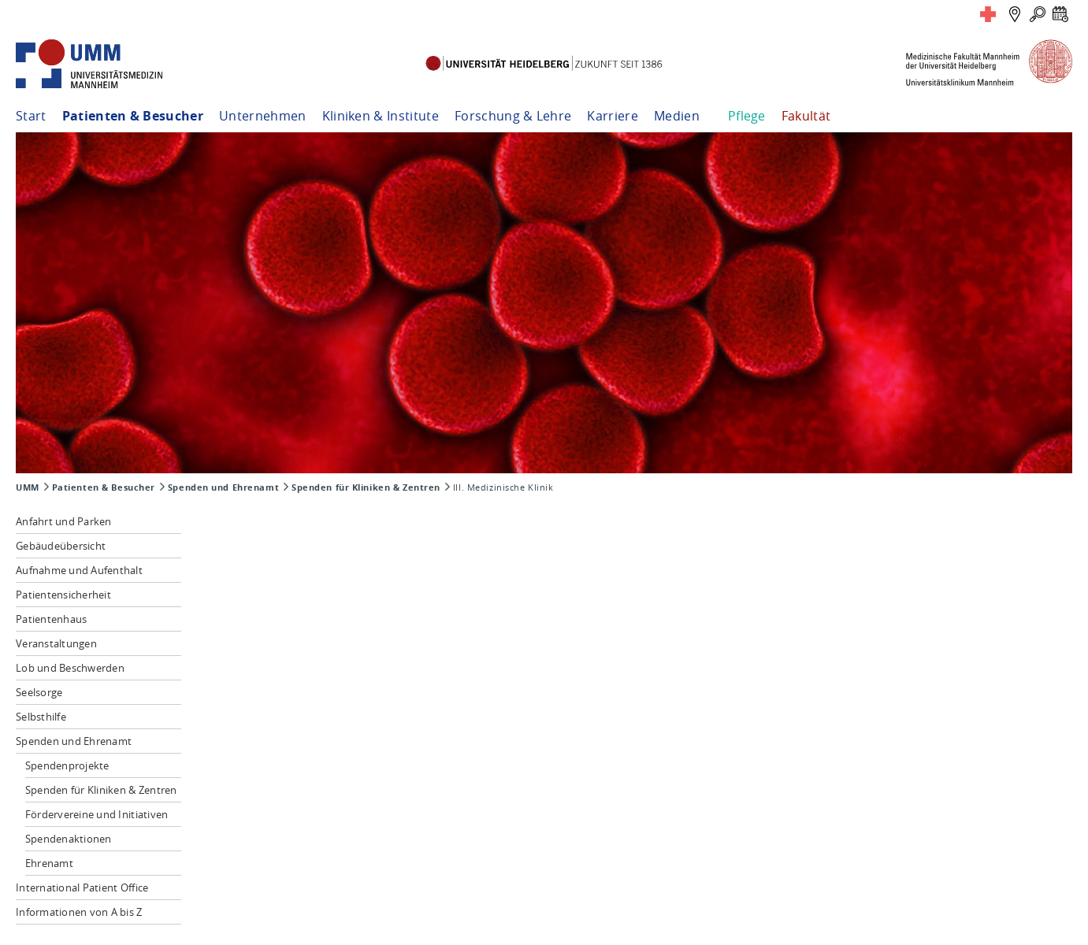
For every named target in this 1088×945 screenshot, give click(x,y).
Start (31, 115)
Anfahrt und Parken (64, 521)
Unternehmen (262, 115)
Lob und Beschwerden (70, 668)
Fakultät (806, 115)
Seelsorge (39, 692)
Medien (677, 115)
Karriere (612, 115)
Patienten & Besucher (132, 115)
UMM (27, 487)
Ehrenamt (49, 863)
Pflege (747, 115)
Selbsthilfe (41, 717)
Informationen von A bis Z (79, 912)
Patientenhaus (51, 619)
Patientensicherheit (63, 594)
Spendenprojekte (67, 765)
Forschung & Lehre (513, 115)
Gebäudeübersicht (61, 546)
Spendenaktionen (68, 839)
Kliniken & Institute (380, 115)
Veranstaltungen (56, 643)
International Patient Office (82, 887)
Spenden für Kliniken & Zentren (365, 487)
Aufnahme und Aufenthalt (79, 570)
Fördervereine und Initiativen (97, 814)
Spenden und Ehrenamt (223, 487)
